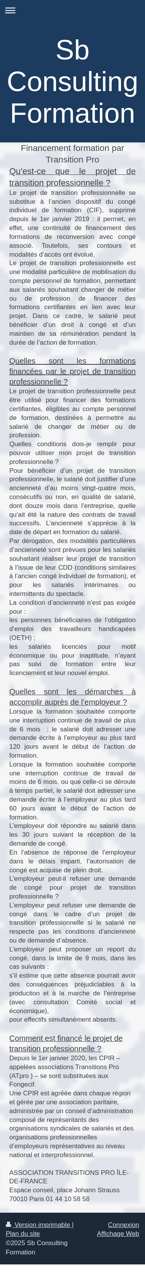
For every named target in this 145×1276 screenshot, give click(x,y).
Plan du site (23, 1233)
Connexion (123, 1225)
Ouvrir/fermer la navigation (72, 10)
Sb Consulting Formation (72, 81)
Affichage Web (118, 1233)
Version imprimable (39, 1225)
